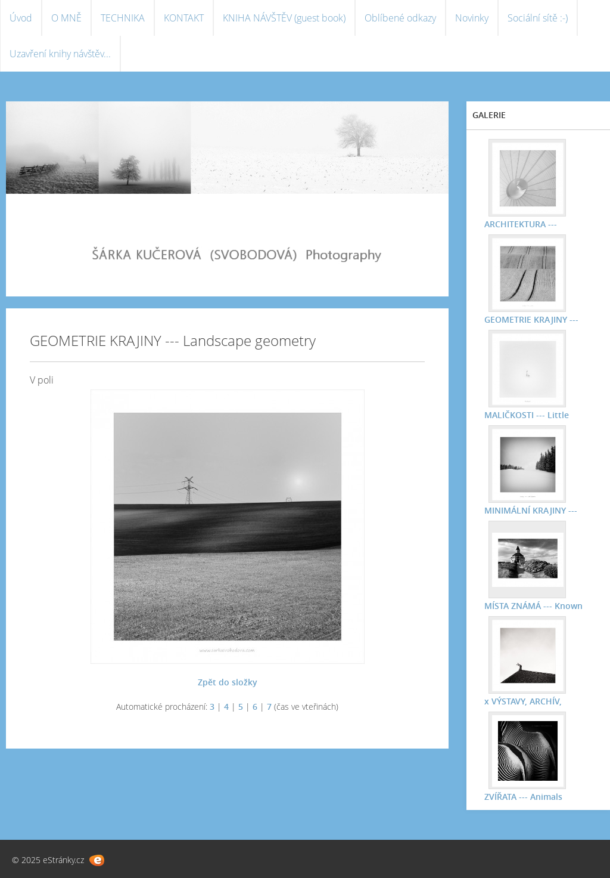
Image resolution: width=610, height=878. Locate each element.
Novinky (471, 17)
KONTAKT (184, 17)
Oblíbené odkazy (400, 17)
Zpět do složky (227, 682)
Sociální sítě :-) (538, 17)
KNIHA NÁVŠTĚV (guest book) (284, 17)
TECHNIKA (123, 17)
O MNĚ (66, 17)
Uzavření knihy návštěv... (60, 53)
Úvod (21, 17)
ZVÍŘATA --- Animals (523, 796)
